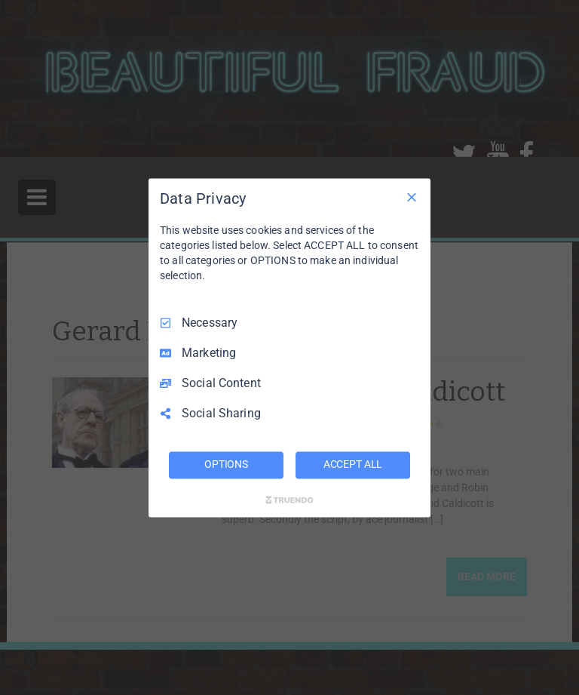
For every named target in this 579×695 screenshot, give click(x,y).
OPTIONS (226, 464)
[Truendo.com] (289, 500)
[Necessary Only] (411, 197)
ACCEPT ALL (353, 464)
